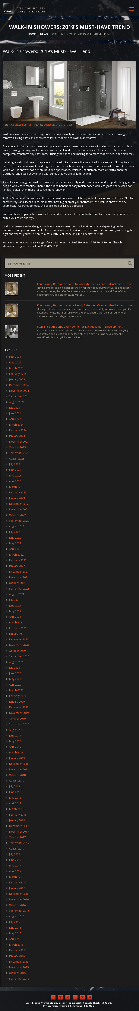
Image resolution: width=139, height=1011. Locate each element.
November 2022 (17, 509)
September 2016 (17, 910)
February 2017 (16, 882)
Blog (71, 124)
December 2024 (17, 385)
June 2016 (13, 927)
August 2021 (15, 594)
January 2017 (15, 888)
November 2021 (17, 577)
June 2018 (13, 792)
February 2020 (16, 696)
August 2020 (15, 662)
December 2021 (17, 571)
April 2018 (13, 803)
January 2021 (15, 634)
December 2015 (17, 961)
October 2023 (16, 447)
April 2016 (13, 939)
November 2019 (17, 713)
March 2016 (15, 944)
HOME (32, 34)
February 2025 (16, 373)
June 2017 (13, 860)
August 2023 (15, 458)
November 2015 (17, 967)
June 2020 (13, 673)
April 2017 (13, 871)
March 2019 (15, 752)
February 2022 (16, 560)
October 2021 (16, 583)
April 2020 (13, 684)
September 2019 (17, 724)
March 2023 (15, 487)
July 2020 (13, 667)
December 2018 (17, 764)
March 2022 (15, 554)
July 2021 (13, 600)
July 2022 (13, 532)
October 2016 (16, 905)
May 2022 (13, 543)
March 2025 (15, 368)
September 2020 (17, 656)
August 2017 (15, 848)
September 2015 (17, 978)
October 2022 (16, 515)
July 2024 (13, 407)
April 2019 (13, 747)
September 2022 (17, 520)
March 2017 (15, 877)
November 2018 (17, 769)
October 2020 (16, 650)
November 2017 (17, 831)
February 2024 (16, 430)
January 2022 (15, 566)
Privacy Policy (50, 1005)
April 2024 (13, 419)
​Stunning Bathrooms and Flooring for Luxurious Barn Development (80, 326)
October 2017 (16, 837)
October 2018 (16, 775)
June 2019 (13, 735)
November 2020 (17, 645)
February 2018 (16, 814)
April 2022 (13, 549)
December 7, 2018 (54, 124)
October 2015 (16, 973)
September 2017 (17, 843)
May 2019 (13, 741)
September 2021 (17, 588)
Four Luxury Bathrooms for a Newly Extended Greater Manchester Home (85, 284)
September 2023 (17, 453)
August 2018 (15, 780)
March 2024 (15, 424)
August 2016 (15, 916)
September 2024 (17, 396)
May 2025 (13, 362)
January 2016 (15, 956)
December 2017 (17, 826)
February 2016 (16, 950)
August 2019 (15, 730)
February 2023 (16, 492)
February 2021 (16, 628)
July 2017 (13, 854)
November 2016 (17, 899)
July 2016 (13, 922)
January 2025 (15, 379)
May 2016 (13, 933)
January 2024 (15, 436)
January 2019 (15, 758)
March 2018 (15, 809)
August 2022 (15, 526)
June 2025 (13, 357)
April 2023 (13, 481)
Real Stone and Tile (20, 124)
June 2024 (13, 413)
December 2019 (17, 707)
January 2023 (15, 498)
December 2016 (17, 894)
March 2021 (15, 622)
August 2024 (15, 402)
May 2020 (13, 679)
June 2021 (13, 605)
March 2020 (15, 690)
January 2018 (15, 820)
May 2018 (13, 797)
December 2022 (17, 504)
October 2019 (16, 718)
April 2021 (13, 617)
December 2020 (17, 639)
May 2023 (13, 475)
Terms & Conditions (71, 1005)
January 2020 (15, 701)
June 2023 (13, 470)
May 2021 (13, 611)
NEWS (44, 34)
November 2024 (17, 390)
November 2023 (17, 441)
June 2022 (13, 537)
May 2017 (13, 865)
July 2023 (13, 464)
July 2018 (13, 786)
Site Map (89, 1005)
